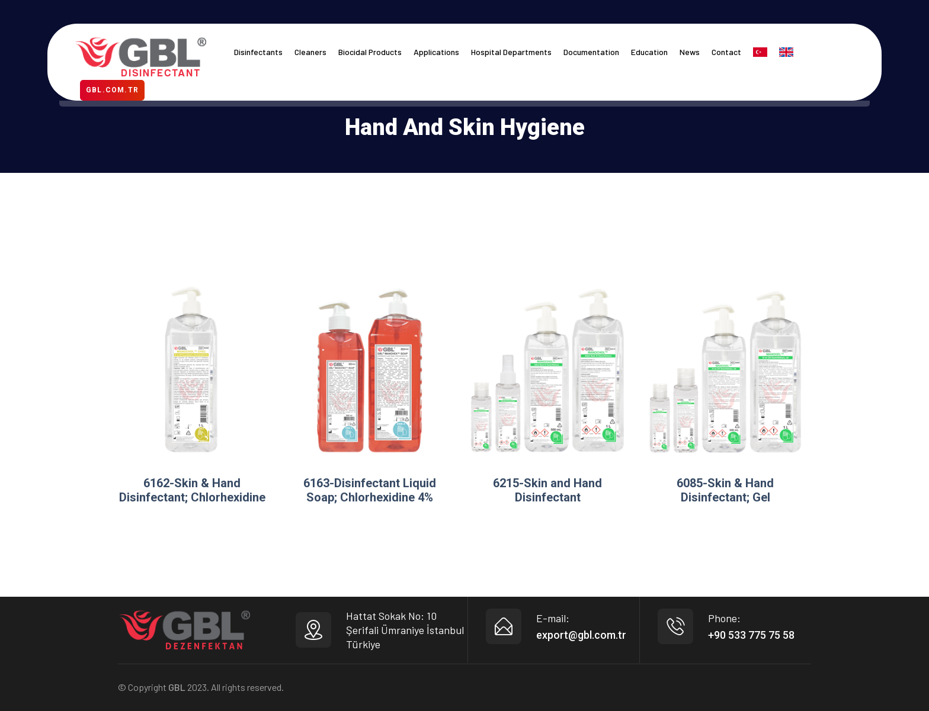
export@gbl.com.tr (581, 635)
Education (649, 52)
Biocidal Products (370, 52)
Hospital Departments (511, 52)
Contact (726, 52)
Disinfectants (258, 52)
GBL (176, 687)
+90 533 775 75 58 (751, 635)
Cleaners (310, 52)
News (690, 52)
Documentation (591, 52)
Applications (436, 52)
